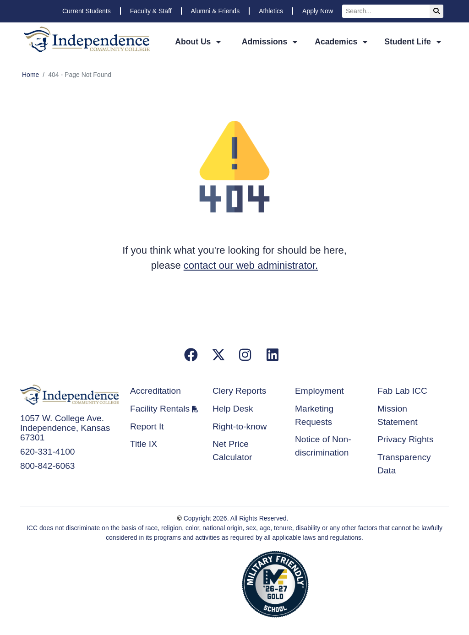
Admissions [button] (266, 41)
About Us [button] (194, 41)
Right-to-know (240, 426)
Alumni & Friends (215, 11)
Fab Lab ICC (402, 391)
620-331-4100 (47, 451)
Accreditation (155, 391)
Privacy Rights (405, 439)
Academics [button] (337, 41)
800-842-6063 (47, 466)
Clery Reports (239, 391)
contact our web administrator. (251, 265)
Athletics (271, 11)
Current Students (86, 11)
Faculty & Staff (151, 11)
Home (30, 74)
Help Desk (233, 408)
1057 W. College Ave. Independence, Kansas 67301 (65, 427)
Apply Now (317, 11)
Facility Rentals (160, 408)
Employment (319, 391)
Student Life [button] (408, 41)
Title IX (143, 444)
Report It (147, 426)
